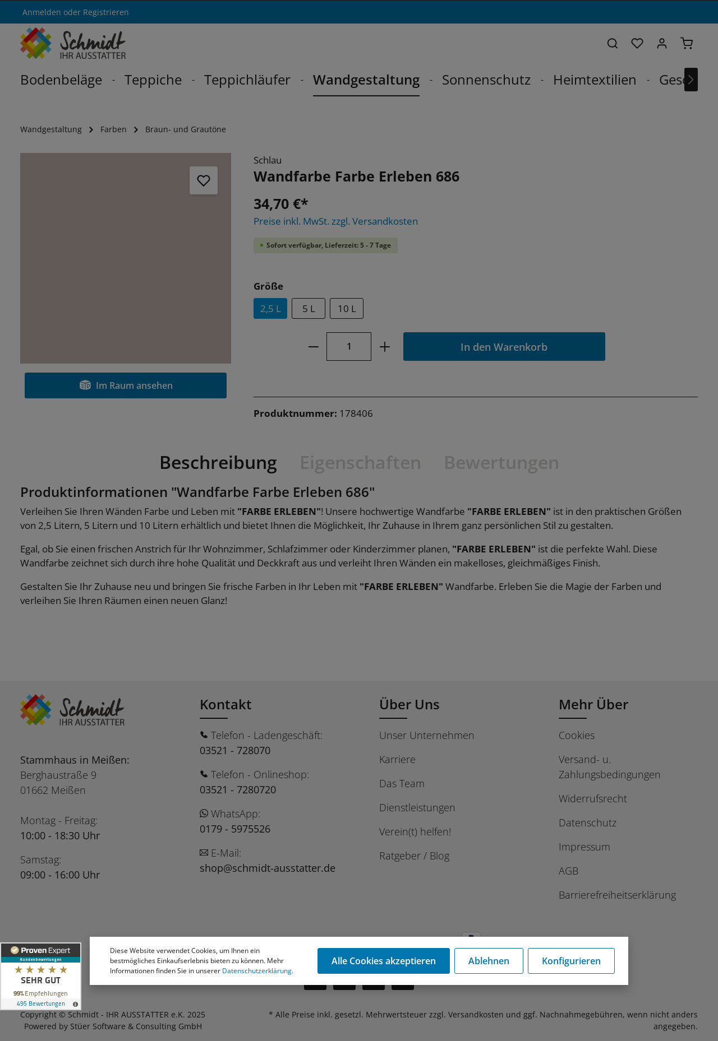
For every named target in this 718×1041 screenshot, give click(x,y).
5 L (308, 308)
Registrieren (106, 12)
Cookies (577, 735)
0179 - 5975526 (235, 828)
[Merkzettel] (637, 43)
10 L (347, 308)
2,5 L (270, 308)
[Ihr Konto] (662, 43)
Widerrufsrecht (593, 798)
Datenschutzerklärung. (257, 970)
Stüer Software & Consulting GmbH (136, 1026)
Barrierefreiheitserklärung (617, 894)
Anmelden (41, 12)
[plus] (384, 346)
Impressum (584, 846)
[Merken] (204, 180)
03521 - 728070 (235, 750)
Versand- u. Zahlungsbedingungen (610, 766)
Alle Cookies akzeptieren (384, 961)
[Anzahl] (348, 346)
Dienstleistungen (417, 807)
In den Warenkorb (504, 347)
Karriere (397, 759)
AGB (568, 870)
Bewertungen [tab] (501, 462)
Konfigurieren (571, 961)
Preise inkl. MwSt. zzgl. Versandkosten (336, 221)
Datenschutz (587, 822)
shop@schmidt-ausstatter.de (267, 868)
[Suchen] (612, 43)
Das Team (402, 783)
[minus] (313, 346)
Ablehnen (488, 961)
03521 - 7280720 (238, 789)
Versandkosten (476, 1014)
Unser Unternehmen (427, 735)
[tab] (218, 462)
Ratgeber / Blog (414, 855)
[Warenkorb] (686, 43)
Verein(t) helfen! (415, 831)
